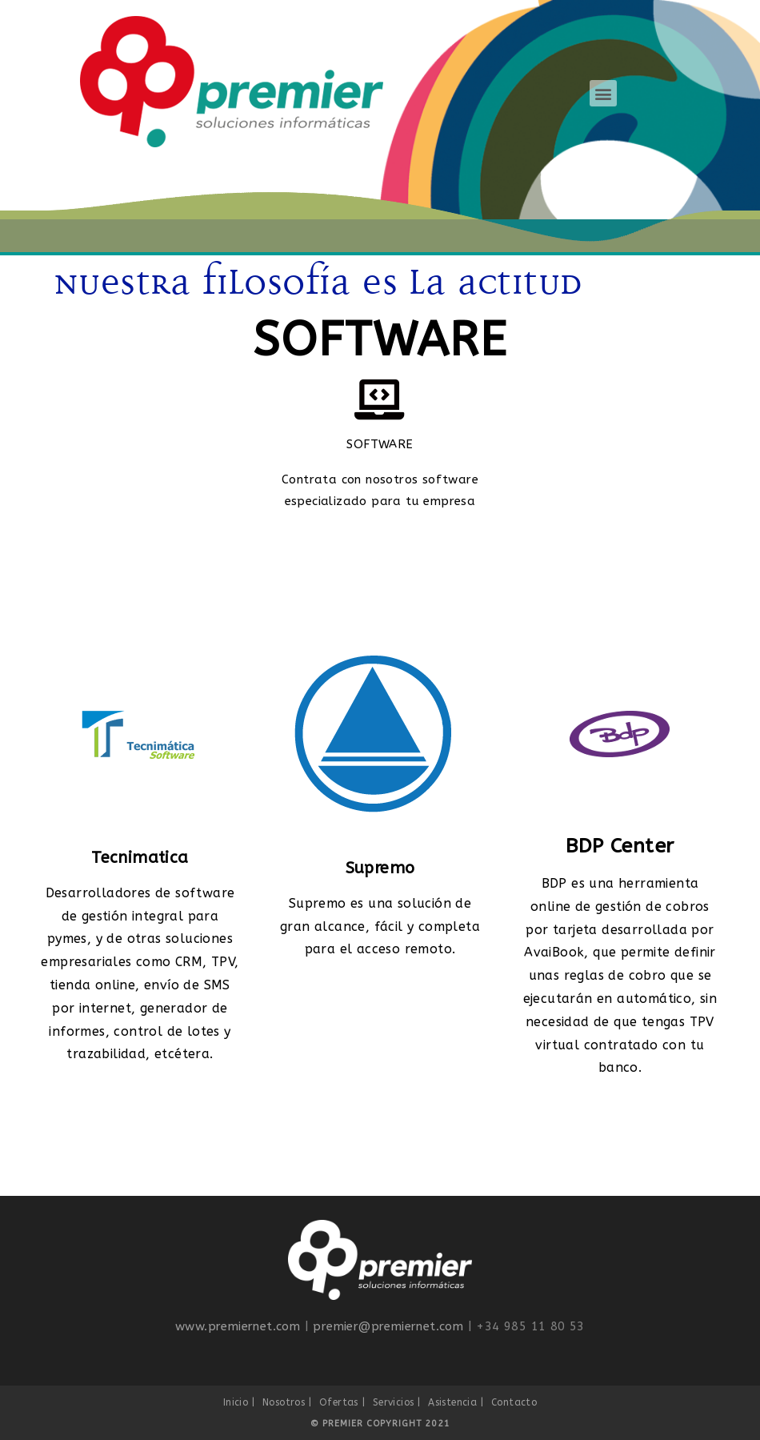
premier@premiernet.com (388, 1326)
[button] (603, 93)
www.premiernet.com (237, 1326)
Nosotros (283, 1402)
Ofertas (338, 1402)
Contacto (514, 1402)
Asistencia (452, 1402)
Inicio (235, 1402)
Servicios (393, 1402)
